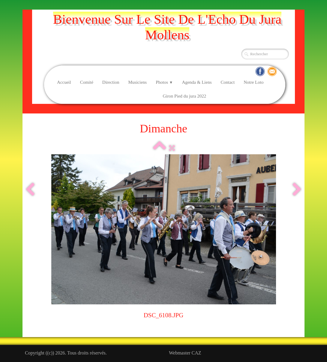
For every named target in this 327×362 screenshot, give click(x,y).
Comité (86, 82)
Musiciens (137, 82)
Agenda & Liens (197, 82)
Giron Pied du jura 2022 (184, 96)
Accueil (64, 82)
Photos (164, 82)
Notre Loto (253, 82)
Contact (228, 82)
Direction (110, 82)
